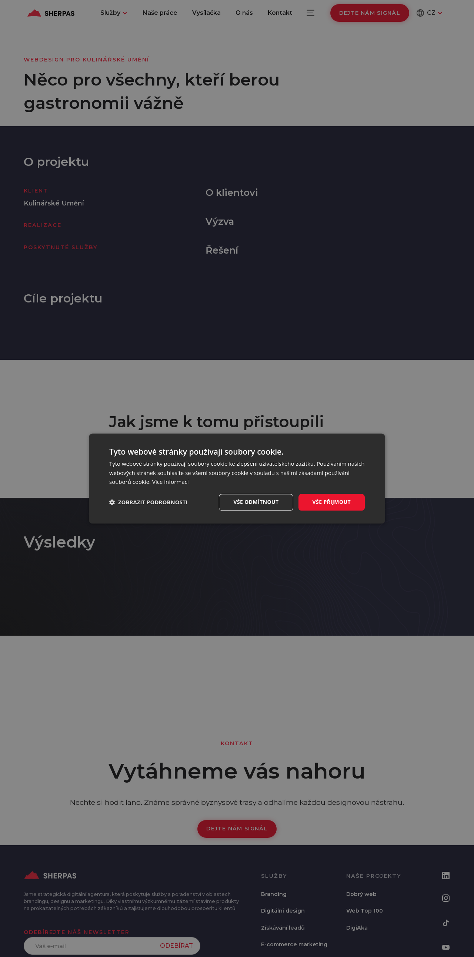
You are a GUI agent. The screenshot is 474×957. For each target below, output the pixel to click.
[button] (148, 502)
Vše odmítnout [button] (255, 501)
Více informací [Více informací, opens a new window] (170, 482)
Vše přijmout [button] (332, 501)
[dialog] (237, 478)
